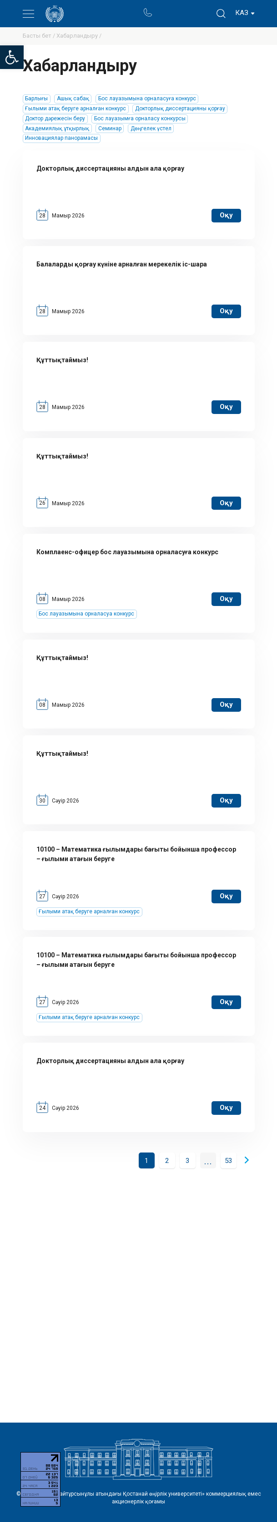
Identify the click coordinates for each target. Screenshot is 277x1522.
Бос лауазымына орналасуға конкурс (147, 98)
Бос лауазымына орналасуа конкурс (86, 614)
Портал (165, 8)
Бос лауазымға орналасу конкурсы (140, 118)
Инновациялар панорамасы (61, 138)
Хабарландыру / (78, 35)
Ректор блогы (183, 8)
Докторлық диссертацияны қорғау (180, 108)
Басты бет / (39, 35)
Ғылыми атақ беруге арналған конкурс (75, 108)
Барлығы (36, 98)
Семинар (109, 128)
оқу (226, 215)
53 (228, 1161)
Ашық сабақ (73, 98)
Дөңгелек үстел (151, 128)
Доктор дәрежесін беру (55, 118)
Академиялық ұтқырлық (57, 128)
